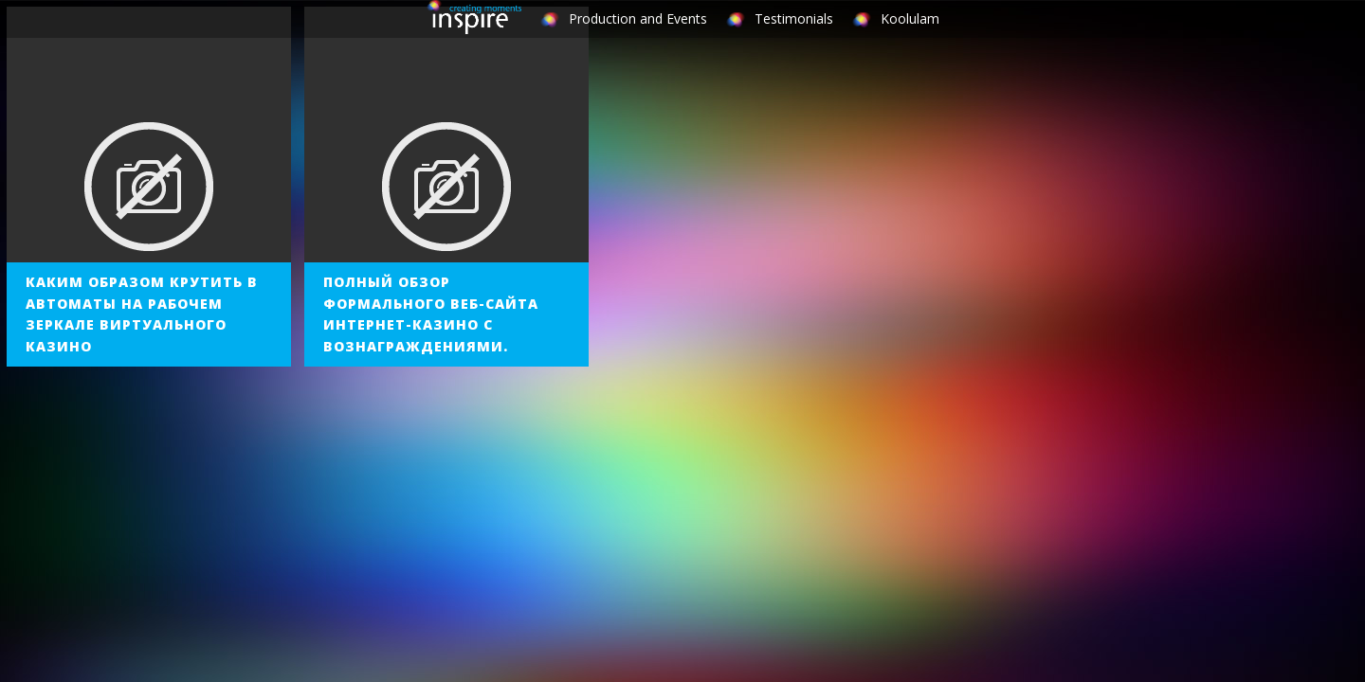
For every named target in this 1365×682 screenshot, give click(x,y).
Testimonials (794, 18)
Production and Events (638, 18)
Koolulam (910, 18)
